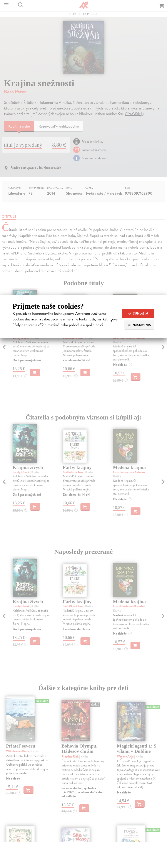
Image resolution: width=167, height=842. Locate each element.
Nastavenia (139, 325)
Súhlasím (138, 313)
